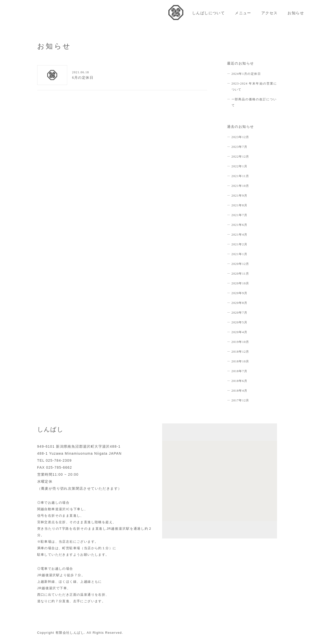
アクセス (269, 13)
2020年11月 (240, 273)
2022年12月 (240, 156)
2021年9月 (240, 195)
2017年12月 (240, 400)
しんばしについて (208, 13)
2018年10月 (240, 361)
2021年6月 (240, 225)
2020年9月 (240, 293)
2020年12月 (240, 264)
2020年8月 (240, 303)
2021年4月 (240, 234)
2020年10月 (240, 283)
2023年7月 (240, 147)
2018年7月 (240, 371)
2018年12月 (240, 351)
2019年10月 (240, 342)
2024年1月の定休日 (246, 74)
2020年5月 (240, 322)
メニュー (243, 13)
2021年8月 (240, 205)
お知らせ (296, 13)
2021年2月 (240, 244)
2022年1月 (240, 166)
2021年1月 (240, 254)
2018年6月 (240, 381)
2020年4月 (240, 332)
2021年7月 (240, 215)
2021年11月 (240, 176)
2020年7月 (240, 312)
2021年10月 (240, 186)
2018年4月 (240, 390)
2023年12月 (240, 137)
